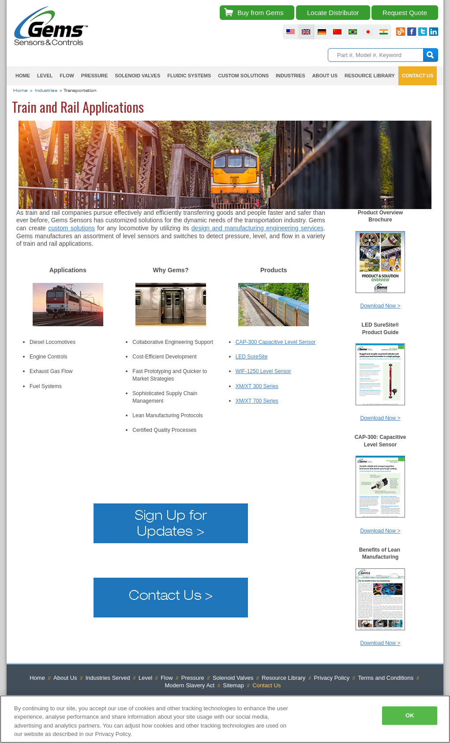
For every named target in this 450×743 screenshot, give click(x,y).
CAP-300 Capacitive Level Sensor (275, 342)
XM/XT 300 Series (257, 386)
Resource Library (370, 75)
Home (22, 75)
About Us (325, 75)
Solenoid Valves (137, 75)
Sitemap (233, 685)
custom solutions (71, 228)
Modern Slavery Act (190, 685)
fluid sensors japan (368, 31)
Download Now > (380, 306)
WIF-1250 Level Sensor (263, 371)
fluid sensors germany (322, 31)
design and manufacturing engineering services (257, 228)
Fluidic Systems (189, 75)
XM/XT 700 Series (257, 401)
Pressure (94, 75)
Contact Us (417, 75)
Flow (67, 75)
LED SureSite (252, 357)
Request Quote (404, 12)
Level (44, 75)
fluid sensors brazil (353, 31)
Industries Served (108, 677)
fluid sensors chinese (337, 31)
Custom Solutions (243, 75)
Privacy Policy (331, 677)
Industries (290, 75)
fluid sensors (290, 31)
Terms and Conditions (385, 677)
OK (409, 715)
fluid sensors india (383, 31)
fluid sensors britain (306, 31)
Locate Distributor (333, 12)
